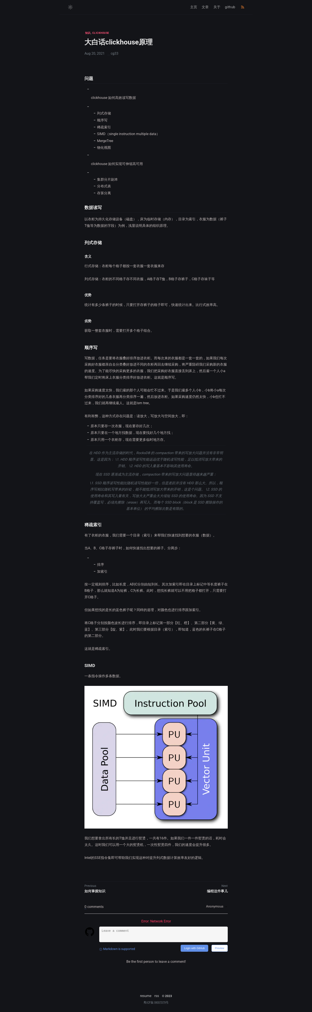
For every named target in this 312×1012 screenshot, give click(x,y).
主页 (193, 7)
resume (145, 996)
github (230, 7)
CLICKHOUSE (100, 32)
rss (156, 996)
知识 (88, 32)
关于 (217, 7)
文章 (205, 7)
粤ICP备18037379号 (156, 1002)
